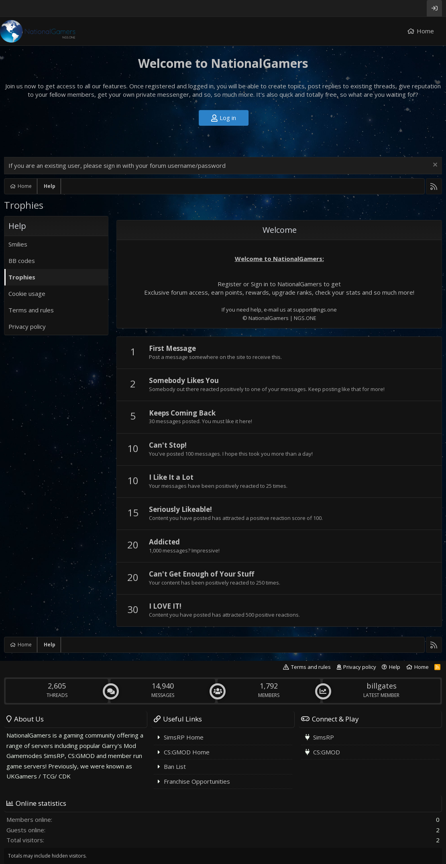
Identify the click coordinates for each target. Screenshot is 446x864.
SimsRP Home (184, 737)
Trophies (21, 277)
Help (394, 666)
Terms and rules (31, 310)
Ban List (175, 766)
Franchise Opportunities (197, 781)
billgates (382, 686)
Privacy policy (27, 326)
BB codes (21, 261)
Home (425, 31)
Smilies (17, 244)
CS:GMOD (326, 752)
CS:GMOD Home (187, 752)
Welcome (280, 229)
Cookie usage (26, 293)
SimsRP (323, 737)
